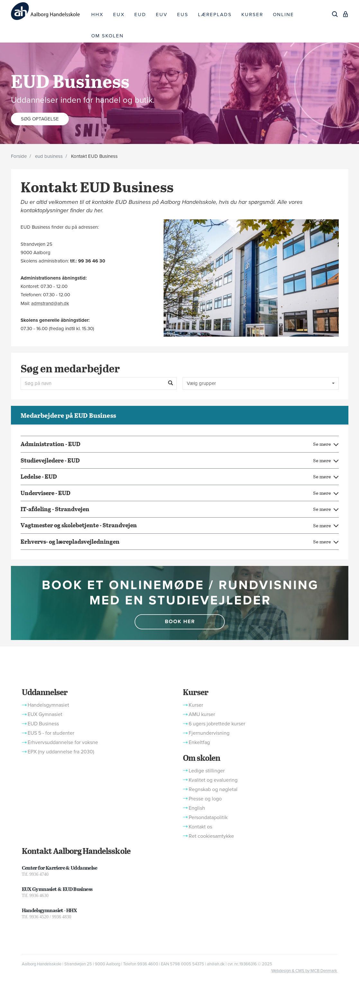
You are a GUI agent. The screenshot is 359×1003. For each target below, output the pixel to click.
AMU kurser (202, 714)
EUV (161, 14)
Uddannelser (44, 692)
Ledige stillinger (207, 771)
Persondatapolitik (208, 817)
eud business (49, 156)
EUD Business (43, 724)
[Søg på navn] (99, 383)
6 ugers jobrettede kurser (217, 724)
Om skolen (201, 757)
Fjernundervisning (209, 733)
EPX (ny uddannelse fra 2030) (61, 752)
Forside (19, 156)
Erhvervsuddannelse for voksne (63, 742)
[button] (179, 603)
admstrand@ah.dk (50, 303)
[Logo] (49, 11)
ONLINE (283, 14)
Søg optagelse (40, 118)
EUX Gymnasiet (45, 714)
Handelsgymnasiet (48, 705)
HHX (97, 14)
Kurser (195, 692)
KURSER (252, 14)
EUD (140, 14)
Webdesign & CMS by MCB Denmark (304, 970)
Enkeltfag (199, 742)
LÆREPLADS (215, 14)
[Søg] (335, 14)
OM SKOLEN (107, 36)
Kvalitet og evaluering (213, 780)
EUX (119, 14)
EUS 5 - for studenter (51, 733)
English (197, 808)
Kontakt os (200, 827)
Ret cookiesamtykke (211, 836)
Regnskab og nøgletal (213, 789)
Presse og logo (205, 799)
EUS (182, 14)
